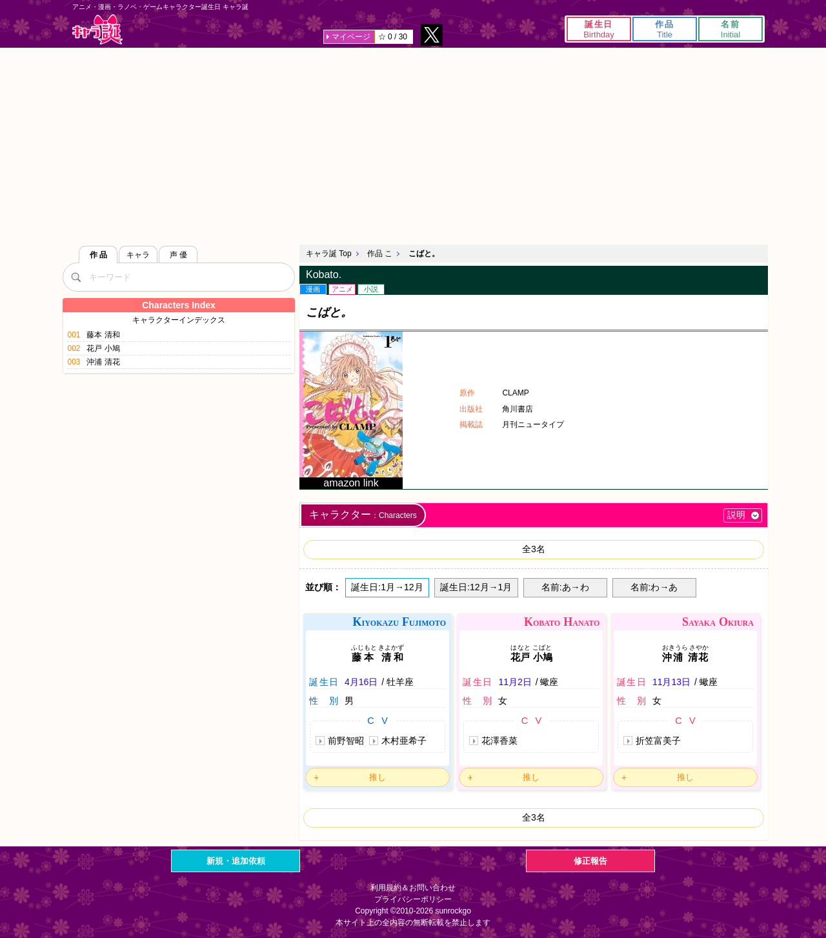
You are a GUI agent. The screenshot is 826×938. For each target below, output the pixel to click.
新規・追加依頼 (235, 861)
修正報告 (590, 861)
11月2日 (514, 682)
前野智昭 (346, 740)
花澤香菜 (499, 740)
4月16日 (361, 682)
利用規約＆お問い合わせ (413, 887)
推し (377, 777)
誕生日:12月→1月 (476, 587)
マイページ (351, 36)
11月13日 (671, 682)
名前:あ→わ (565, 587)
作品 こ (379, 253)
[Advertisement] (413, 144)
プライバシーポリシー (413, 899)
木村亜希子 (404, 740)
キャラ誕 (97, 29)
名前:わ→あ (654, 587)
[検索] (75, 276)
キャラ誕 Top (329, 253)
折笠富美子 (658, 740)
